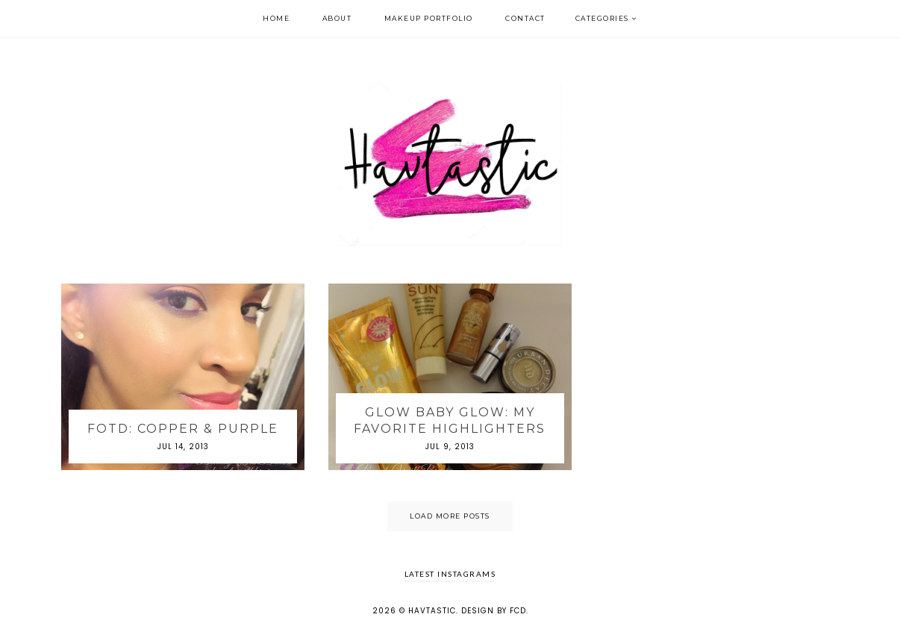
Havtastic (432, 610)
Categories (602, 18)
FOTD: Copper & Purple (182, 429)
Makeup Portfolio (428, 18)
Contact (525, 18)
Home (276, 18)
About (337, 18)
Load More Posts (450, 516)
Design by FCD (493, 610)
